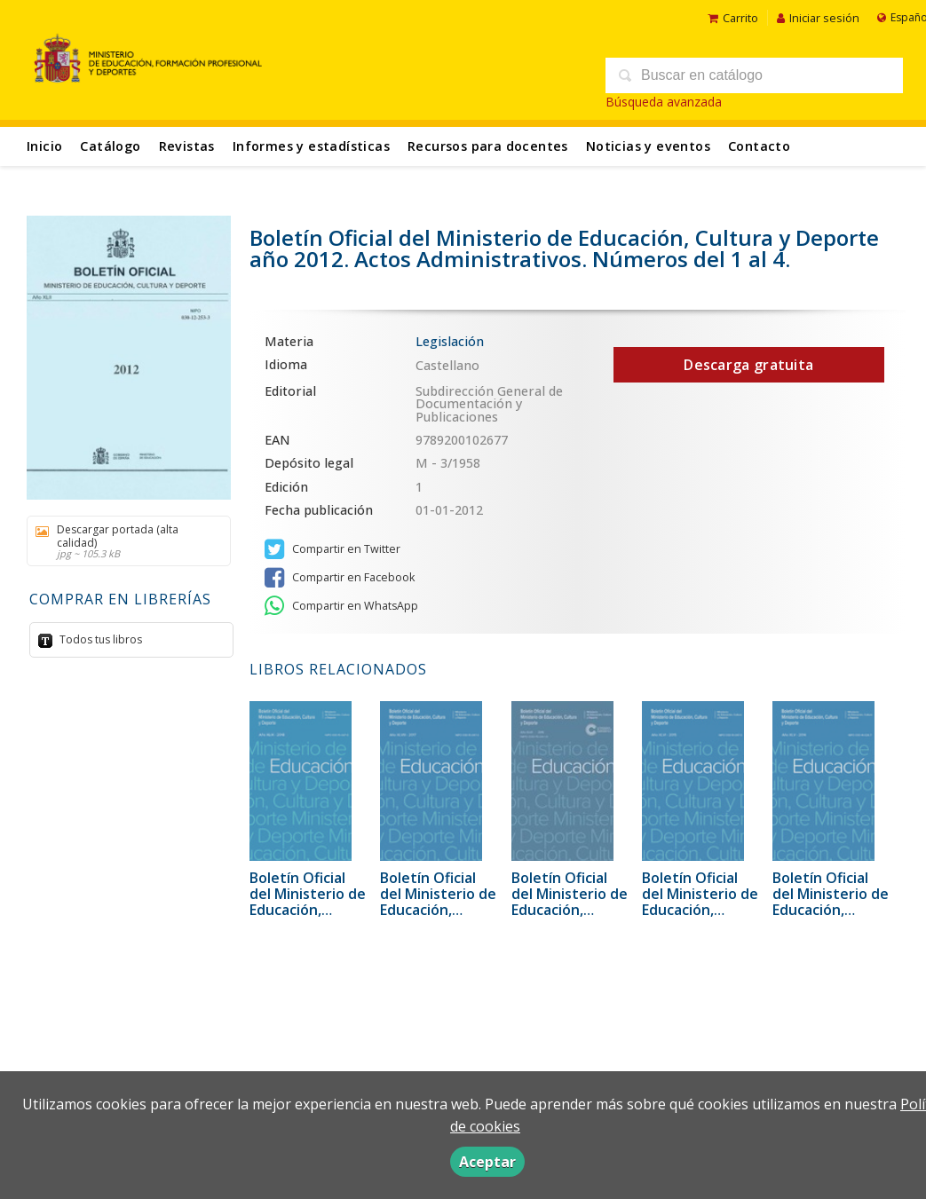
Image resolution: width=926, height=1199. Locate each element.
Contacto (759, 146)
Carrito (733, 18)
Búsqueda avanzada (663, 101)
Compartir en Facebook (340, 577)
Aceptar (487, 1161)
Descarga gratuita (748, 365)
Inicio (44, 146)
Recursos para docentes (488, 146)
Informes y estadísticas (311, 146)
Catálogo (110, 146)
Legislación (450, 341)
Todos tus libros (99, 639)
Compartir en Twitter (332, 549)
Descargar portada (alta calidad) (123, 541)
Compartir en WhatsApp (341, 606)
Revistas (187, 146)
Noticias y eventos (648, 146)
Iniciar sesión (818, 18)
